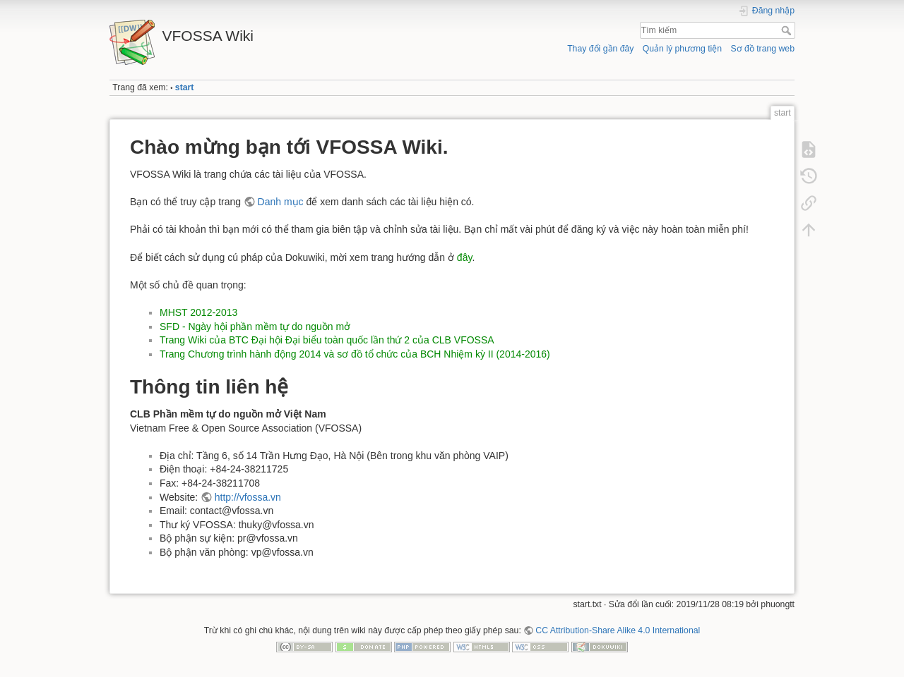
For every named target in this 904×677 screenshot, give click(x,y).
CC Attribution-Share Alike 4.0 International (617, 630)
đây (464, 257)
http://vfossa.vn (248, 497)
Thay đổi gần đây (600, 49)
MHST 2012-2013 (198, 312)
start (184, 87)
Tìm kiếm (788, 30)
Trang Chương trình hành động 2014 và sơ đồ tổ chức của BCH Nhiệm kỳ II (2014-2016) (355, 354)
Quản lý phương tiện (682, 49)
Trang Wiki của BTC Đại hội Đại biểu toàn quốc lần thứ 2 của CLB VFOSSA (327, 340)
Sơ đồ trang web (762, 49)
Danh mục (281, 201)
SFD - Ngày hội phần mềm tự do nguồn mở (255, 326)
